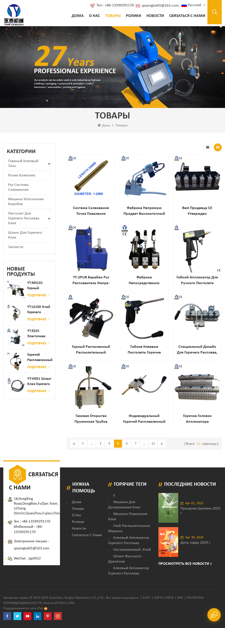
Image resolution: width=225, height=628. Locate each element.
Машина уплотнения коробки (26, 201)
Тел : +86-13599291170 (115, 5)
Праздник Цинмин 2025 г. (200, 510)
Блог (147, 598)
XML (180, 598)
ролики (133, 16)
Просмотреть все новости (183, 564)
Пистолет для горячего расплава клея (23, 218)
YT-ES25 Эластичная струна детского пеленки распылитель (37, 334)
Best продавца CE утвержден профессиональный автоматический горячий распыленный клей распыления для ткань (197, 211)
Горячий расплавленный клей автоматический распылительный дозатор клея (39, 358)
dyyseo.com (64, 603)
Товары (113, 16)
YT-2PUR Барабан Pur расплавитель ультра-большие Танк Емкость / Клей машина (91, 280)
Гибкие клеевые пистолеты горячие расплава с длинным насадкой (144, 350)
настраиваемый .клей (132, 550)
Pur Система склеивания (18, 187)
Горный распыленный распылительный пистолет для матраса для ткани (91, 350)
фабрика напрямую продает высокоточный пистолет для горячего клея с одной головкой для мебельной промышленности (144, 211)
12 (153, 443)
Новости (155, 16)
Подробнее (38, 295)
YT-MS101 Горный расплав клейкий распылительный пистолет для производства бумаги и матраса (39, 286)
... (91, 443)
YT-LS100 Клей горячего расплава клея (39, 310)
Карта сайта (164, 598)
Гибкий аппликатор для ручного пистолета (197, 280)
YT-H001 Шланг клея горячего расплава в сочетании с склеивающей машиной (39, 382)
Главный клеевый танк (23, 163)
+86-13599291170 (36, 521)
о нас (94, 16)
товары (78, 509)
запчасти (15, 247)
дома (76, 502)
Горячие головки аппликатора (197, 419)
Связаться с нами (187, 16)
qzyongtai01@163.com (160, 6)
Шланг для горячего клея (25, 235)
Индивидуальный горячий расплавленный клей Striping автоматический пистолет (144, 419)
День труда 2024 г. (195, 543)
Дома (78, 16)
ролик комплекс (22, 175)
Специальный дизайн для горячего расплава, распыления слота (197, 350)
